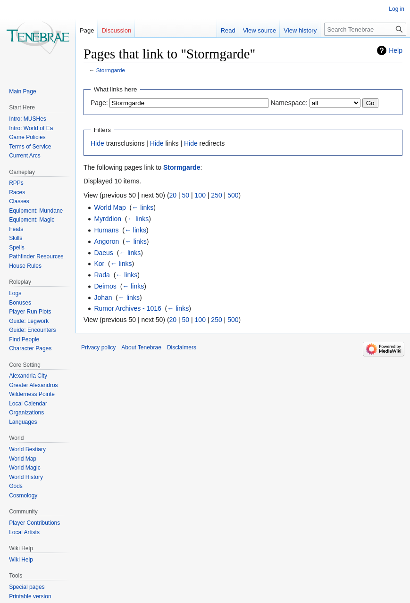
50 (186, 195)
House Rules (25, 266)
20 (173, 195)
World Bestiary (27, 449)
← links (142, 207)
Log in (396, 9)
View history (300, 30)
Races (17, 192)
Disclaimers (181, 347)
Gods (16, 486)
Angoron (106, 241)
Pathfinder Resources (36, 256)
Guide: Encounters (32, 330)
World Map (110, 207)
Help (395, 50)
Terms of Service (30, 146)
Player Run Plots (30, 311)
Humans (106, 230)
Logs (15, 293)
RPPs (16, 183)
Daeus (103, 252)
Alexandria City (28, 375)
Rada (101, 275)
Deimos (105, 286)
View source (259, 30)
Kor (99, 263)
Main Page (22, 91)
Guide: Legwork (29, 321)
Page (87, 30)
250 (216, 195)
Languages (23, 422)
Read (228, 30)
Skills (15, 238)
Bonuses (20, 302)
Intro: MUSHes (27, 119)
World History (26, 477)
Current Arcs (25, 155)
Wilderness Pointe (32, 394)
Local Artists (24, 532)
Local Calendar (28, 403)
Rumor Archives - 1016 (127, 308)
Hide (97, 143)
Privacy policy (98, 347)
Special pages (26, 587)
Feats (16, 229)
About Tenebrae (141, 347)
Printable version (30, 596)
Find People (24, 339)
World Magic (24, 467)
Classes (19, 201)
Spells (17, 247)
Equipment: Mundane (36, 210)
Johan (103, 297)
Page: (99, 103)
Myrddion (107, 219)
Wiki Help (21, 559)
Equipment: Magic (31, 219)
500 (232, 195)
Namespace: (289, 103)
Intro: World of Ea (31, 128)
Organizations (26, 412)
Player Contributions (34, 523)
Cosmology (23, 495)
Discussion (116, 30)
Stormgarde (110, 70)
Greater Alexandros (33, 385)
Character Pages (30, 348)
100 (200, 195)
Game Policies (27, 137)
